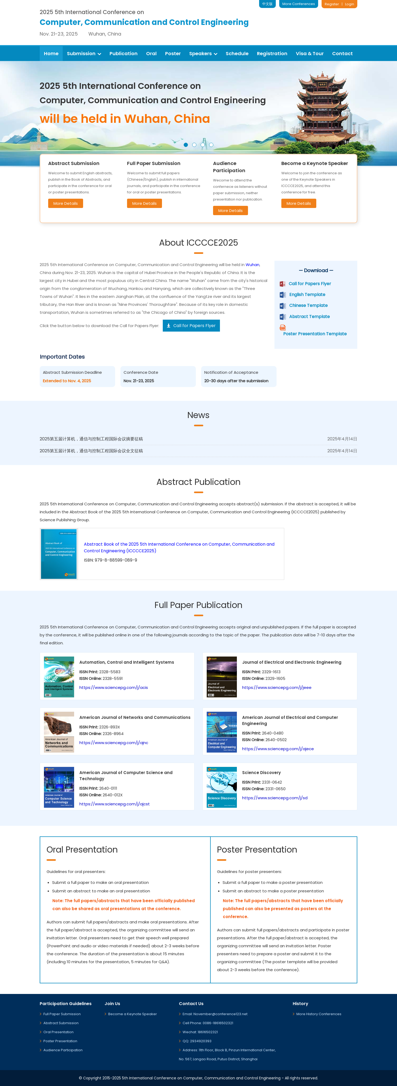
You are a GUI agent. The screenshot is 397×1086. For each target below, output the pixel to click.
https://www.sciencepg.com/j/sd (275, 798)
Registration (272, 53)
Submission (84, 53)
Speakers (203, 53)
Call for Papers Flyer (310, 284)
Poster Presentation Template (315, 334)
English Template (307, 295)
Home (51, 53)
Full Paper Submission (62, 1014)
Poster (173, 53)
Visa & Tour (310, 53)
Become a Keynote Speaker (132, 1014)
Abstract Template (309, 317)
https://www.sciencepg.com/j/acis (113, 687)
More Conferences (298, 3)
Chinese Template (308, 305)
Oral (151, 53)
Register (332, 4)
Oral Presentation (58, 1032)
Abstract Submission (61, 1023)
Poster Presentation (60, 1041)
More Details (65, 203)
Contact (342, 53)
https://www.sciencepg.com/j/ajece (278, 748)
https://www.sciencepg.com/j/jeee (277, 687)
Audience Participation (63, 1050)
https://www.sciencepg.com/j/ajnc (113, 742)
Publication (124, 53)
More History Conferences (318, 1014)
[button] (186, 145)
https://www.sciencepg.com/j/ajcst (114, 804)
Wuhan (252, 264)
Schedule (237, 53)
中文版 (267, 3)
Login (349, 4)
